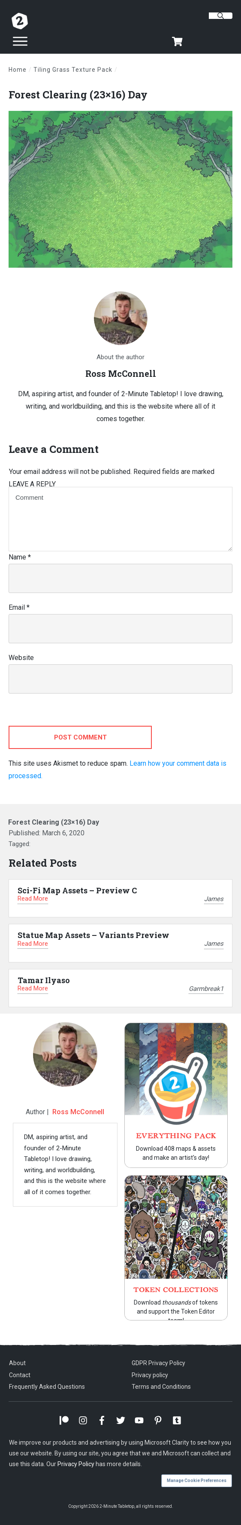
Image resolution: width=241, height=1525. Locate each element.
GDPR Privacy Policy (158, 1363)
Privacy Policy (75, 1464)
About (17, 1363)
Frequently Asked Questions (47, 1386)
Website (21, 658)
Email (19, 607)
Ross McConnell (78, 1112)
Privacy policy (150, 1375)
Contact (19, 1375)
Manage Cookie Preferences (196, 1480)
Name (20, 557)
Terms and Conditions (161, 1386)
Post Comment (80, 737)
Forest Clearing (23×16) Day (78, 94)
